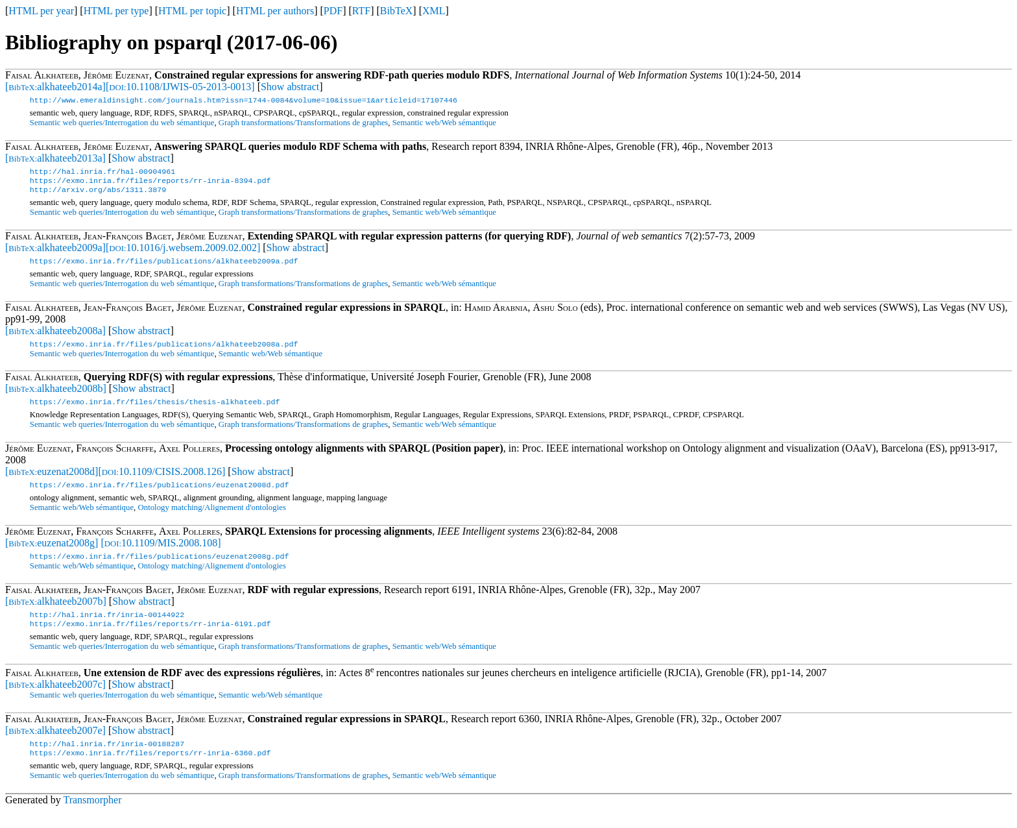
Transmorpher (92, 816)
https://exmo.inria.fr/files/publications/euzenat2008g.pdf (159, 568)
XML (434, 10)
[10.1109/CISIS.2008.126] (161, 480)
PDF (333, 10)
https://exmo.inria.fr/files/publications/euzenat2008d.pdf (159, 495)
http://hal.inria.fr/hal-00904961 (102, 174)
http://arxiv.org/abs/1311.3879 (98, 194)
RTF (361, 10)
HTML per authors (275, 10)
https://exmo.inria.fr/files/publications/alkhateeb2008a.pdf (164, 352)
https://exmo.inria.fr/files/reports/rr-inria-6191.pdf (150, 638)
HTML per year (41, 10)
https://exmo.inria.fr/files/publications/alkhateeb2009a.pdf (164, 267)
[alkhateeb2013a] (55, 159)
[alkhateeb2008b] (55, 396)
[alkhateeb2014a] (55, 86)
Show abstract (290, 86)
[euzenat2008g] (51, 553)
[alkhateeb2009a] (55, 252)
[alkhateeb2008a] (55, 337)
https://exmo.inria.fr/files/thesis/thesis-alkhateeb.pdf (155, 411)
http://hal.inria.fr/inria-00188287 (107, 759)
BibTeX (396, 10)
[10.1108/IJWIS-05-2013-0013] (180, 86)
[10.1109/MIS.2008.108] (161, 553)
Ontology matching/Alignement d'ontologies (212, 517)
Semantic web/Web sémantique (444, 123)
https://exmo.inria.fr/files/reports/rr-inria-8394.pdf (150, 184)
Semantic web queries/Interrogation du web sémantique (122, 123)
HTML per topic (192, 10)
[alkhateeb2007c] (55, 698)
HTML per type (116, 10)
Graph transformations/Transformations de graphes (303, 123)
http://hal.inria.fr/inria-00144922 (107, 627)
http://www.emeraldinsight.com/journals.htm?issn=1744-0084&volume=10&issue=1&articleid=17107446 (243, 101)
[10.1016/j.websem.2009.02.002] (183, 252)
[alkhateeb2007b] (55, 612)
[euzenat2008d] (51, 480)
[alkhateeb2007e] (55, 744)
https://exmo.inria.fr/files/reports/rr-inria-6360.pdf (150, 769)
